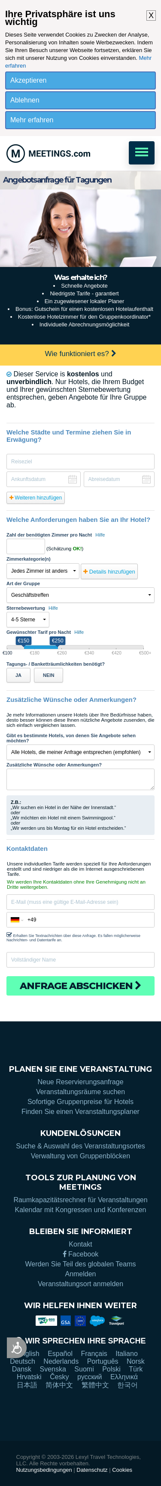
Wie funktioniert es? (80, 354)
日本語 (27, 1385)
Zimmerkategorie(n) (28, 559)
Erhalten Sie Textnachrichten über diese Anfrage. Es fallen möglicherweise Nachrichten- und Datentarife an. (73, 937)
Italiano (126, 1353)
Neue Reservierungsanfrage (80, 1082)
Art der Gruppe (23, 583)
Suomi (84, 1369)
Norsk (136, 1361)
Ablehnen (24, 100)
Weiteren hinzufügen (35, 498)
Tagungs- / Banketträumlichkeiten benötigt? (55, 664)
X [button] (151, 15)
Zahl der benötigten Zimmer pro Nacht (55, 534)
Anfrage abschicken (80, 986)
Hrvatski (29, 1377)
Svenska (53, 1369)
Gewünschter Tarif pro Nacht (45, 632)
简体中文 (59, 1385)
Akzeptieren (28, 80)
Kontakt (80, 1244)
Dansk (21, 1369)
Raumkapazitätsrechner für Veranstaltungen (80, 1200)
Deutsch (22, 1361)
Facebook (81, 1254)
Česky (59, 1377)
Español (60, 1353)
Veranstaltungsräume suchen (80, 1091)
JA (18, 675)
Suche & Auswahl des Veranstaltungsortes (80, 1146)
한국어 (127, 1385)
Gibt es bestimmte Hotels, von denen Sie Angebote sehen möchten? (71, 738)
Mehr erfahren (32, 120)
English (28, 1353)
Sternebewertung (32, 608)
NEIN (48, 675)
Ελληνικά (124, 1377)
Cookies (122, 1470)
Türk (136, 1369)
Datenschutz (91, 1470)
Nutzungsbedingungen (44, 1470)
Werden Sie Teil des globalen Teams (80, 1264)
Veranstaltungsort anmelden (80, 1283)
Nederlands (61, 1361)
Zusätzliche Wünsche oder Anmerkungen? (54, 764)
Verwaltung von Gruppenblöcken (80, 1156)
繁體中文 (95, 1385)
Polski (111, 1369)
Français (94, 1353)
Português (102, 1361)
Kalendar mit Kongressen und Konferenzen (80, 1209)
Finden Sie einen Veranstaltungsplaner (80, 1111)
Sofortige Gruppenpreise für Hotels (80, 1101)
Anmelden (80, 1274)
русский (89, 1377)
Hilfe (100, 534)
